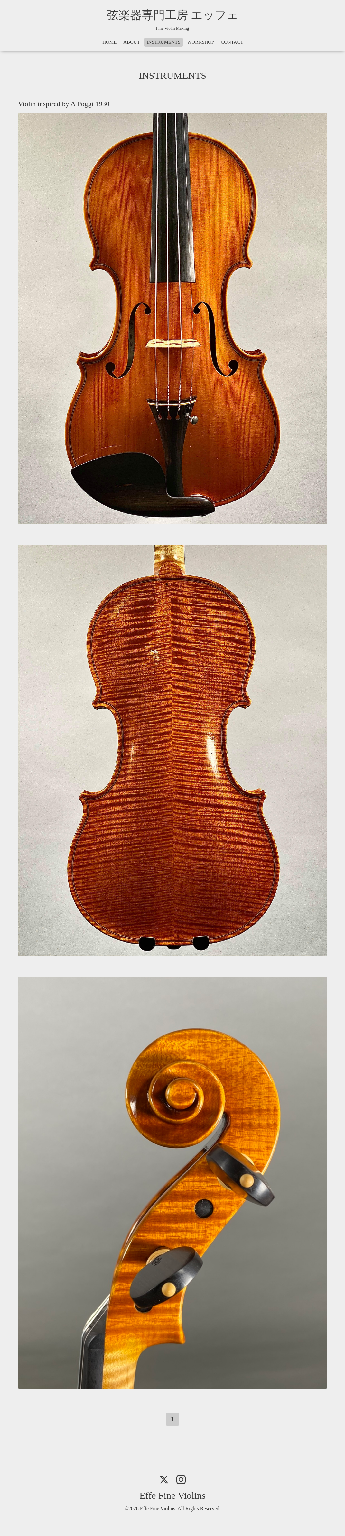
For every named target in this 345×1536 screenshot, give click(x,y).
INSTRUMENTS (164, 42)
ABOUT (131, 42)
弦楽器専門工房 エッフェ (172, 15)
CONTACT (232, 42)
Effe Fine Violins (172, 1495)
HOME (109, 42)
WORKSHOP (200, 42)
